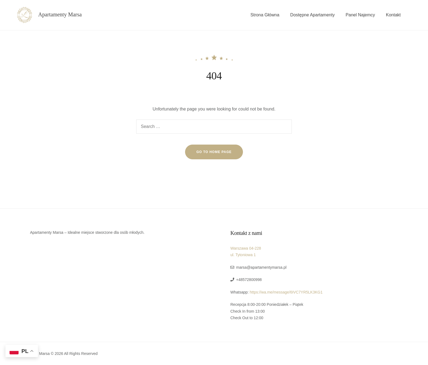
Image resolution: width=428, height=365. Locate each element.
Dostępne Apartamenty (312, 15)
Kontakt (393, 15)
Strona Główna (265, 15)
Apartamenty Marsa (60, 14)
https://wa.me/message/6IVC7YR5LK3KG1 (286, 292)
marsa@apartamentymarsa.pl (261, 267)
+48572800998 (249, 279)
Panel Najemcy (360, 15)
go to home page (213, 152)
